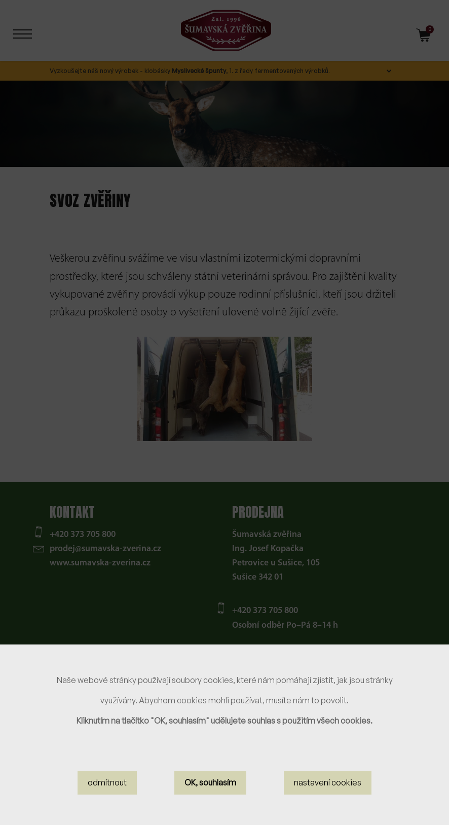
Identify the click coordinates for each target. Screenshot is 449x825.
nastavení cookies (327, 784)
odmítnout (107, 784)
